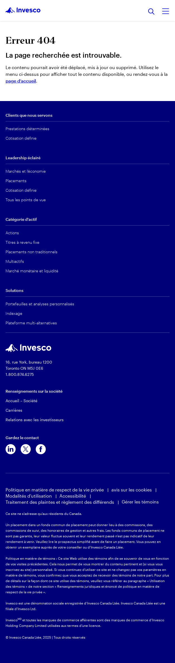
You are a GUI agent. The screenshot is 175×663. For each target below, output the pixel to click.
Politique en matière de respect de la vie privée (55, 489)
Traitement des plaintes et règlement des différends (60, 502)
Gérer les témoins (140, 501)
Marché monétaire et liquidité (32, 270)
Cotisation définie (21, 138)
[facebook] (41, 449)
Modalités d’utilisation (29, 495)
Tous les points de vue (26, 199)
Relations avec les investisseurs (35, 419)
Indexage (14, 313)
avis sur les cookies (131, 489)
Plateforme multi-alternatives (31, 322)
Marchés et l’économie (26, 171)
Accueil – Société (21, 400)
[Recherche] (151, 12)
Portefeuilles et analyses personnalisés (40, 303)
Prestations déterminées (27, 128)
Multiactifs (15, 261)
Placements (16, 180)
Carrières (14, 410)
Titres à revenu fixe (22, 242)
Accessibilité (73, 495)
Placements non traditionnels (31, 251)
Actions (12, 232)
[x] (26, 449)
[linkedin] (11, 449)
